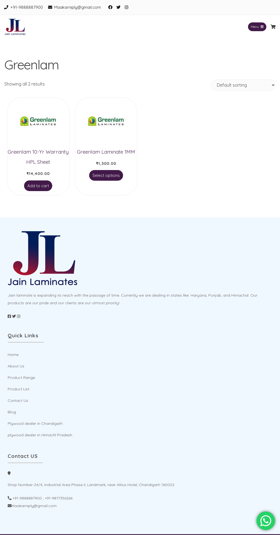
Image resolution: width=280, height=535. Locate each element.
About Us (16, 366)
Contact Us (18, 400)
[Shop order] (243, 85)
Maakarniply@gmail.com (77, 7)
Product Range (21, 377)
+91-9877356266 (58, 498)
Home (13, 354)
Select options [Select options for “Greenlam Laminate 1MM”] (106, 175)
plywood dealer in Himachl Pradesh (40, 434)
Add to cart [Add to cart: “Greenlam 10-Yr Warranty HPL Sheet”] (38, 185)
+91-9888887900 (26, 7)
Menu (257, 27)
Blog (12, 412)
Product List (18, 389)
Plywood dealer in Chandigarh (35, 423)
